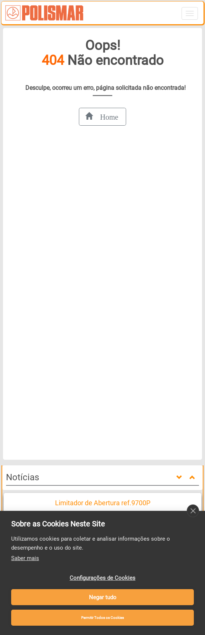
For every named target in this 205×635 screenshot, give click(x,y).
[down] (180, 478)
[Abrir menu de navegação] (190, 13)
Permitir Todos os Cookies (102, 618)
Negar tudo (102, 597)
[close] (193, 510)
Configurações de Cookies (102, 578)
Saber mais (25, 558)
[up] (193, 478)
